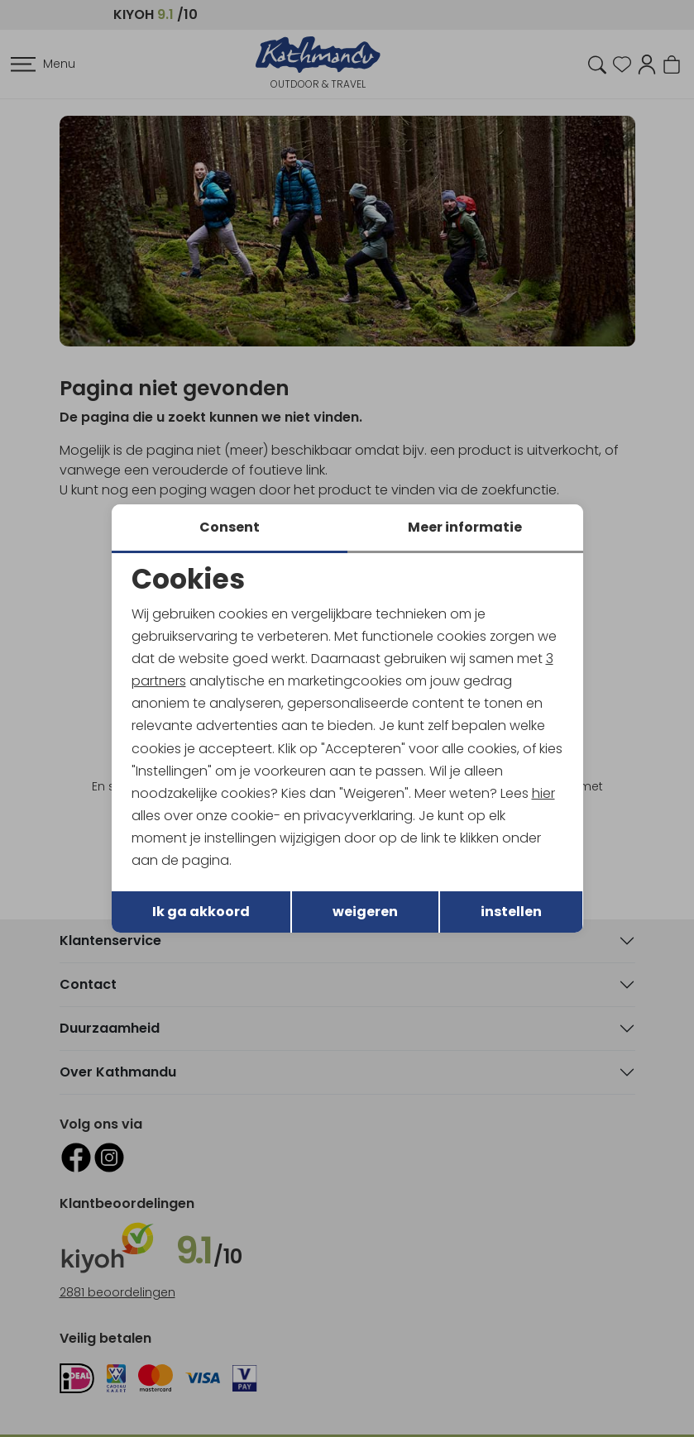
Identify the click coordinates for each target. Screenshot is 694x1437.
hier (544, 793)
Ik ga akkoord (201, 912)
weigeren (365, 912)
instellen (511, 912)
